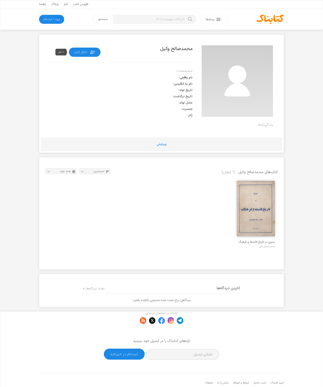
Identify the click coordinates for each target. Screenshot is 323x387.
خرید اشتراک (277, 369)
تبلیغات (209, 369)
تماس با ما (223, 369)
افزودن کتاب (80, 4)
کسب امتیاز (259, 369)
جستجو (103, 19)
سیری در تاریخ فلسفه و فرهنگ (256, 242)
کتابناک (260, 376)
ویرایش (161, 144)
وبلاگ (54, 4)
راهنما (42, 4)
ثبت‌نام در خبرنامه (124, 340)
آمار (66, 4)
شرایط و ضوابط (241, 369)
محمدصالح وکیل (267, 246)
